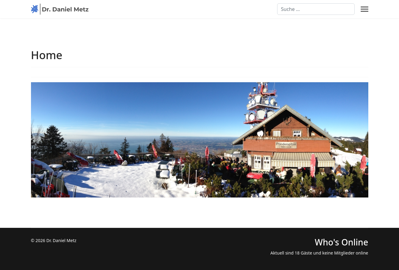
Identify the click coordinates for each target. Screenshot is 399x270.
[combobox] (316, 9)
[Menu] (364, 9)
